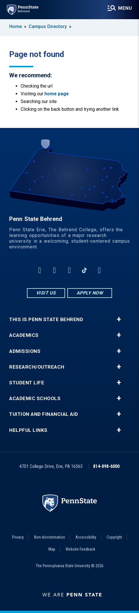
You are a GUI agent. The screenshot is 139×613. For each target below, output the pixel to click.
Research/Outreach (36, 367)
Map (51, 549)
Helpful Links (28, 430)
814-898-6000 (106, 466)
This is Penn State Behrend (46, 319)
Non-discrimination (49, 537)
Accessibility (85, 537)
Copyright (114, 537)
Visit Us (46, 293)
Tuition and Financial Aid (43, 414)
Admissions (24, 351)
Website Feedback (80, 549)
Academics (24, 335)
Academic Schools (34, 398)
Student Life (26, 382)
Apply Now (90, 293)
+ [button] (119, 319)
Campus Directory (48, 26)
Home (15, 26)
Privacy (18, 537)
